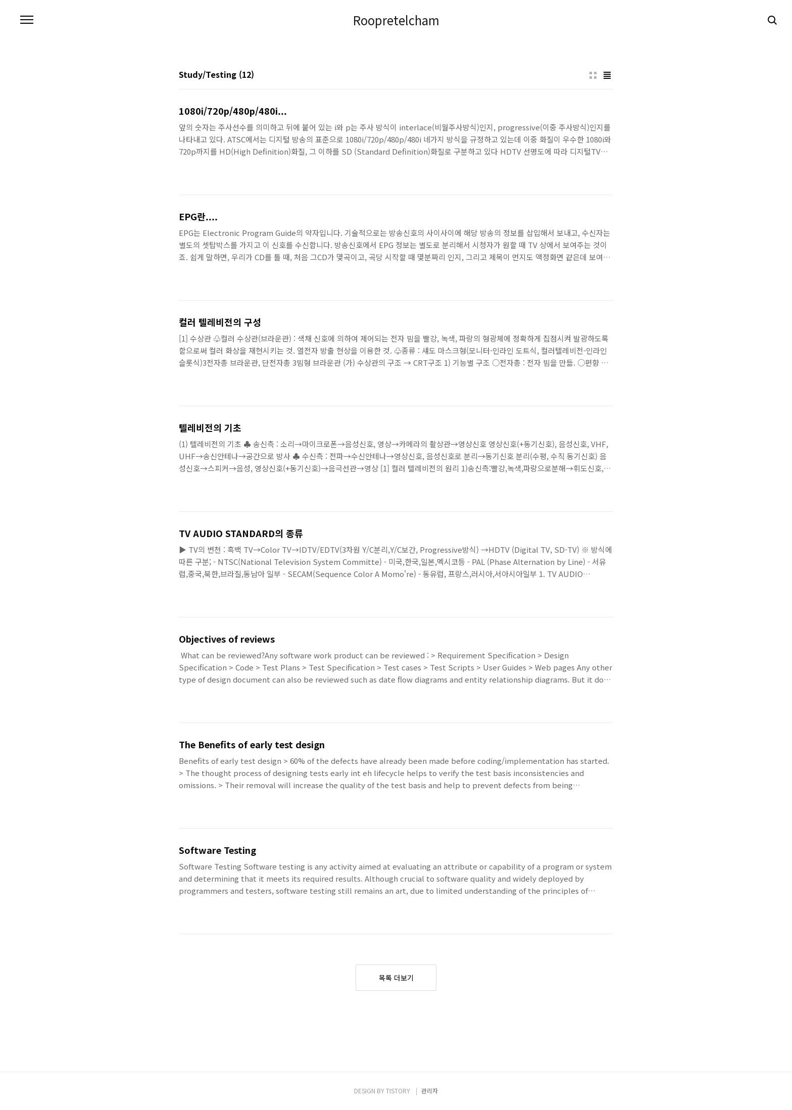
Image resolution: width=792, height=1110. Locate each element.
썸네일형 (593, 75)
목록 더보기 (396, 978)
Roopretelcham (396, 20)
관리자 (429, 1090)
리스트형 (607, 75)
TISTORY (398, 1090)
